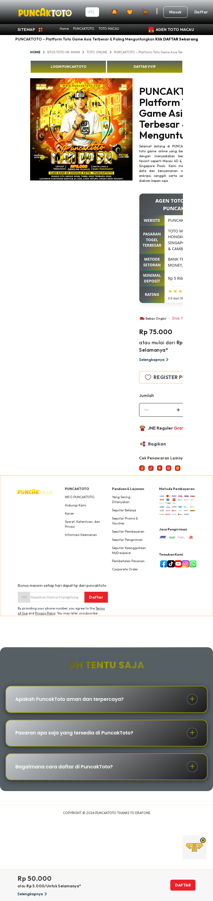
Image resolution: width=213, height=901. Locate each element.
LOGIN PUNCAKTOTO (68, 67)
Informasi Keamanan (81, 535)
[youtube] (177, 563)
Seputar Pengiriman (127, 540)
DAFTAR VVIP (145, 67)
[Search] (92, 12)
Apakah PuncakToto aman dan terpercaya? (70, 699)
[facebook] (162, 563)
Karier (69, 513)
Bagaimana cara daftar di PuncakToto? (65, 768)
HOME (35, 52)
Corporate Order (125, 569)
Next (136, 130)
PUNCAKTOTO (83, 29)
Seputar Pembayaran (128, 531)
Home (64, 29)
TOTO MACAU (109, 29)
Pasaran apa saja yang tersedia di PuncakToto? (75, 733)
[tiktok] (169, 563)
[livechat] (191, 563)
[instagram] (184, 563)
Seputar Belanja (124, 510)
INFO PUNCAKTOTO (79, 497)
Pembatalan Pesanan (128, 561)
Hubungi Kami (75, 505)
